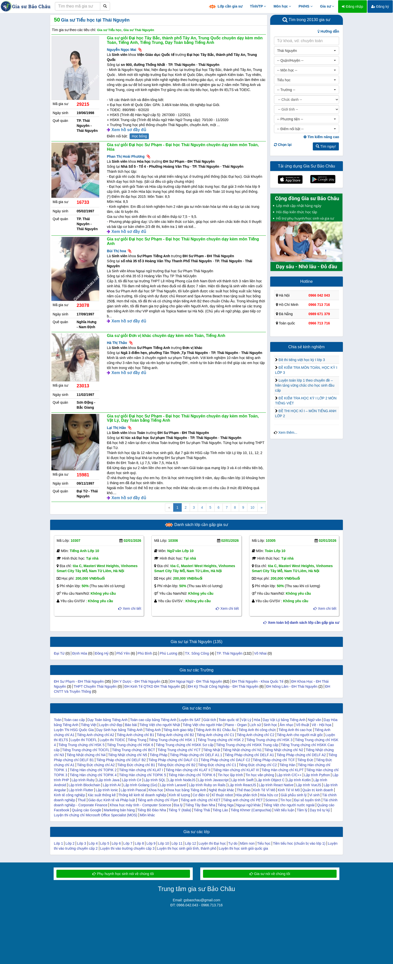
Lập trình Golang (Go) (140, 785)
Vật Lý (246, 720)
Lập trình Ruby (83, 780)
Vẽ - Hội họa (321, 725)
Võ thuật (302, 725)
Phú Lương (168, 653)
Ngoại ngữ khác (248, 805)
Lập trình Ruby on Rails (207, 785)
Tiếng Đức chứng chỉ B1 (136, 765)
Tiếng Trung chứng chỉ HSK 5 (81, 745)
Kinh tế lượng (179, 795)
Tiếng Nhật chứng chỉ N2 (283, 750)
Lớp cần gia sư (225, 6)
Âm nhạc (286, 725)
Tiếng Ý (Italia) (179, 810)
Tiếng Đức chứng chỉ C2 (258, 765)
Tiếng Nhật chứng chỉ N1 (242, 750)
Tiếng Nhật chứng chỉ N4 (86, 755)
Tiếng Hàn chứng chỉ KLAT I (141, 770)
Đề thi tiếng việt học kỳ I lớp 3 (301, 360)
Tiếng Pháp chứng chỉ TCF (274, 760)
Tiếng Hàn (287, 765)
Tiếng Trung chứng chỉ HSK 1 (172, 740)
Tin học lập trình (230, 775)
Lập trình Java (108, 780)
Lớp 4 (92, 843)
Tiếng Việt (88, 725)
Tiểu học (264, 843)
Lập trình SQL (155, 780)
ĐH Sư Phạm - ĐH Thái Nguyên (79, 681)
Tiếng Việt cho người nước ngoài (289, 805)
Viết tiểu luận (284, 810)
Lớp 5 (104, 843)
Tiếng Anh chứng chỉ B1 (135, 735)
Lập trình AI (112, 785)
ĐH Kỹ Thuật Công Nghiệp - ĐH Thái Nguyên (223, 686)
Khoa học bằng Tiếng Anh (186, 790)
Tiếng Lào (220, 810)
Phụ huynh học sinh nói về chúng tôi (123, 874)
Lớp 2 (69, 843)
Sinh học (270, 725)
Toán (57, 720)
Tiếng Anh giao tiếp (178, 730)
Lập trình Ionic (107, 790)
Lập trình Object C (270, 780)
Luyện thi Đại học (212, 843)
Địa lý (178, 805)
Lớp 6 (116, 843)
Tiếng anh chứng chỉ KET (201, 800)
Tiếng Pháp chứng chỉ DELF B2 (121, 760)
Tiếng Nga (226, 805)
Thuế (82, 800)
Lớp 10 (163, 843)
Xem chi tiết (129, 608)
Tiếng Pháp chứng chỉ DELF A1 (249, 755)
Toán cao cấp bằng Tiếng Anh (153, 720)
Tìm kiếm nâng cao (321, 137)
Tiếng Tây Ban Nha (200, 805)
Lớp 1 (58, 843)
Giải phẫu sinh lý (294, 795)
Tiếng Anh (153, 730)
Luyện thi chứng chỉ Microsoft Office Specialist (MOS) (95, 815)
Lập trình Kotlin (299, 780)
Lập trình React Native (276, 785)
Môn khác (147, 815)
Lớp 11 (176, 843)
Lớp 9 (150, 843)
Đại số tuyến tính (307, 800)
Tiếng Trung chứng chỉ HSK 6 (130, 745)
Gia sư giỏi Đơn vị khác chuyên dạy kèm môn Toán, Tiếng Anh (166, 335)
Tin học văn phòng (259, 775)
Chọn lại (283, 145)
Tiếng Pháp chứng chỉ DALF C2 (225, 760)
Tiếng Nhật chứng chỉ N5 (127, 755)
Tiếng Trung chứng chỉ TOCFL (86, 750)
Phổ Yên (123, 653)
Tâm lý (302, 810)
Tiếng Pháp (158, 755)
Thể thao (243, 790)
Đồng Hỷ (102, 653)
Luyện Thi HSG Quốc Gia (74, 730)
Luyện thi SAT (190, 720)
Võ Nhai (260, 653)
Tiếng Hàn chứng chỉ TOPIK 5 (142, 775)
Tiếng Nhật (211, 750)
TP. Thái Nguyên (229, 653)
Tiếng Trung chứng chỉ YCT (179, 750)
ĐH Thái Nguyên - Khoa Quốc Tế (257, 681)
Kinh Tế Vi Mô (289, 790)
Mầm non (247, 843)
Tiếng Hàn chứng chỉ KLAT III (236, 770)
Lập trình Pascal (133, 790)
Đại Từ (59, 653)
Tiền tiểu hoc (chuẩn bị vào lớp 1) (299, 843)
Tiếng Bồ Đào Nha (151, 810)
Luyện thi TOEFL (83, 740)
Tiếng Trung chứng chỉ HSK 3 (269, 740)
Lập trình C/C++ (289, 775)
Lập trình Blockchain (84, 785)
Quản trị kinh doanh (317, 790)
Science (271, 800)
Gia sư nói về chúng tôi (270, 874)
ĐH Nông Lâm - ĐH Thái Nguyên (291, 686)
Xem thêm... (287, 432)
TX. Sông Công (197, 653)
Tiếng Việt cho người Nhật (159, 725)
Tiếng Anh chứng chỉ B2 (175, 735)
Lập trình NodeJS (181, 780)
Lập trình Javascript (213, 780)
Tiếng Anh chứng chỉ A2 (95, 735)
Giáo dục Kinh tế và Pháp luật (111, 800)
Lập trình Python (317, 775)
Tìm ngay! (326, 146)
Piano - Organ (236, 725)
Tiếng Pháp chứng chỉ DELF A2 (301, 755)
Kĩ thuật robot (222, 795)
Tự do (233, 843)
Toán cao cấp (74, 720)
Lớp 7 (127, 843)
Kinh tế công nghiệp (69, 795)
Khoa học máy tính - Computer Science (140, 805)
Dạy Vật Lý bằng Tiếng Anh (284, 720)
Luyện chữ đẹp (111, 725)
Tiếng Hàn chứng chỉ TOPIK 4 (93, 775)
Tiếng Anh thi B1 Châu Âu (216, 730)
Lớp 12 (190, 843)
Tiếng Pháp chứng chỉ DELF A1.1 (196, 755)
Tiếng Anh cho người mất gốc (300, 735)
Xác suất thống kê (101, 795)
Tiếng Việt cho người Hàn (203, 725)
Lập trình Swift (242, 780)
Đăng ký (380, 7)
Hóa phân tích (246, 795)
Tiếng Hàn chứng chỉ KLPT (282, 770)
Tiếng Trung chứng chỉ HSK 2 (221, 740)
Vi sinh (314, 795)
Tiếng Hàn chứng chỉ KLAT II (188, 770)
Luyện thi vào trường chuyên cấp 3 (127, 848)
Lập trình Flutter (80, 790)
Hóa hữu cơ (269, 795)
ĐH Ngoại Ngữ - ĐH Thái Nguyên (196, 681)
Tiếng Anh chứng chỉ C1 (215, 735)
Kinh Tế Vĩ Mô (264, 790)
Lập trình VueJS (308, 785)
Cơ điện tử (200, 795)
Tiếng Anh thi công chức (257, 730)
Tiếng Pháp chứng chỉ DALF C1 (173, 760)
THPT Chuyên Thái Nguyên (95, 686)
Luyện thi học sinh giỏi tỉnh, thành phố (186, 848)
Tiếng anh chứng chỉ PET (243, 800)
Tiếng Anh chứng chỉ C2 (255, 735)
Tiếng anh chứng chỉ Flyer (157, 800)
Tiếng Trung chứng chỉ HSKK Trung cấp (247, 745)
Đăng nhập (352, 7)
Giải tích (209, 720)
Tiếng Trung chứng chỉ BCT (133, 750)
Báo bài (131, 725)
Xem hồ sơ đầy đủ (129, 130)
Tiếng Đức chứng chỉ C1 (217, 765)
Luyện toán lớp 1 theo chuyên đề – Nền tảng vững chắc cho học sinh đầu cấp (305, 385)
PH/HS (306, 6)
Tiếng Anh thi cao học (295, 730)
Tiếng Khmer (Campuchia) (250, 810)
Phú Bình (145, 653)
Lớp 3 (81, 843)
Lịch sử (255, 725)
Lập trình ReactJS (242, 785)
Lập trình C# (131, 780)
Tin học (286, 800)
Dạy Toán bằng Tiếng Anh (107, 720)
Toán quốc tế (229, 720)
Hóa (257, 720)
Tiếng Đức (305, 760)
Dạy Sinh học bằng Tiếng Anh (119, 730)
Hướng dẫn (328, 31)
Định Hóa (79, 653)
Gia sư (327, 6)
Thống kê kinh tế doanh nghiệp (142, 795)
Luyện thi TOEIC (112, 740)
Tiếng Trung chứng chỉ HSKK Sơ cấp (185, 745)
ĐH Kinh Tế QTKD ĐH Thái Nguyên (152, 686)
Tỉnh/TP (258, 6)
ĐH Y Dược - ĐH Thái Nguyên (137, 681)
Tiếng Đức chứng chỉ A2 (96, 765)
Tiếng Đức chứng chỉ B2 (177, 765)
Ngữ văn (314, 720)
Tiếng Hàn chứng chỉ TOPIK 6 (191, 775)
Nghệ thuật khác (221, 790)
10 (252, 507)
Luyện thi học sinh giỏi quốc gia (243, 848)
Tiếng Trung (137, 740)
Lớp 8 (139, 843)
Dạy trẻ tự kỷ (320, 810)
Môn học (282, 6)
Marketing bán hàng (119, 810)
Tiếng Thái (202, 810)
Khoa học (155, 790)
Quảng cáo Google (86, 810)
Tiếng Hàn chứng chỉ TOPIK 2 (93, 770)
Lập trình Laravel (173, 785)
